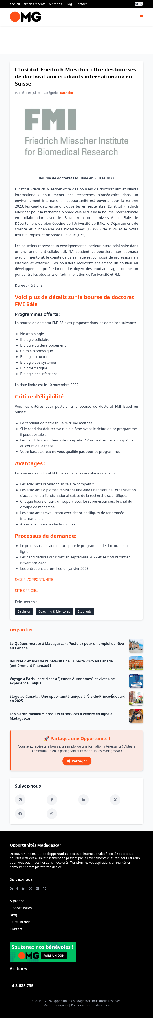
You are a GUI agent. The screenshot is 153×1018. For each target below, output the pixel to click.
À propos (55, 4)
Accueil (15, 4)
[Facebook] (52, 799)
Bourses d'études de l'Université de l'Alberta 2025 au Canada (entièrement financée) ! (61, 663)
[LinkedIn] (83, 799)
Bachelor (24, 611)
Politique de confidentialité (90, 1005)
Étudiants (85, 611)
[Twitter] (115, 799)
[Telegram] (20, 813)
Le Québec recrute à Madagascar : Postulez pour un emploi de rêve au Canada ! (67, 645)
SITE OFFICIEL (26, 590)
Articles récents (34, 4)
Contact (81, 4)
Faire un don (20, 921)
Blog (69, 4)
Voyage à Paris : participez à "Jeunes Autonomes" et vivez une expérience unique (62, 681)
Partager (77, 761)
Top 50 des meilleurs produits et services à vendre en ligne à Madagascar (61, 716)
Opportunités (21, 907)
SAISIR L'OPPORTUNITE (34, 579)
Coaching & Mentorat (54, 611)
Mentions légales (55, 1005)
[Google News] (20, 799)
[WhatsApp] (52, 813)
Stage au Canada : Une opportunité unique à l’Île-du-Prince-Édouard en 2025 (67, 698)
